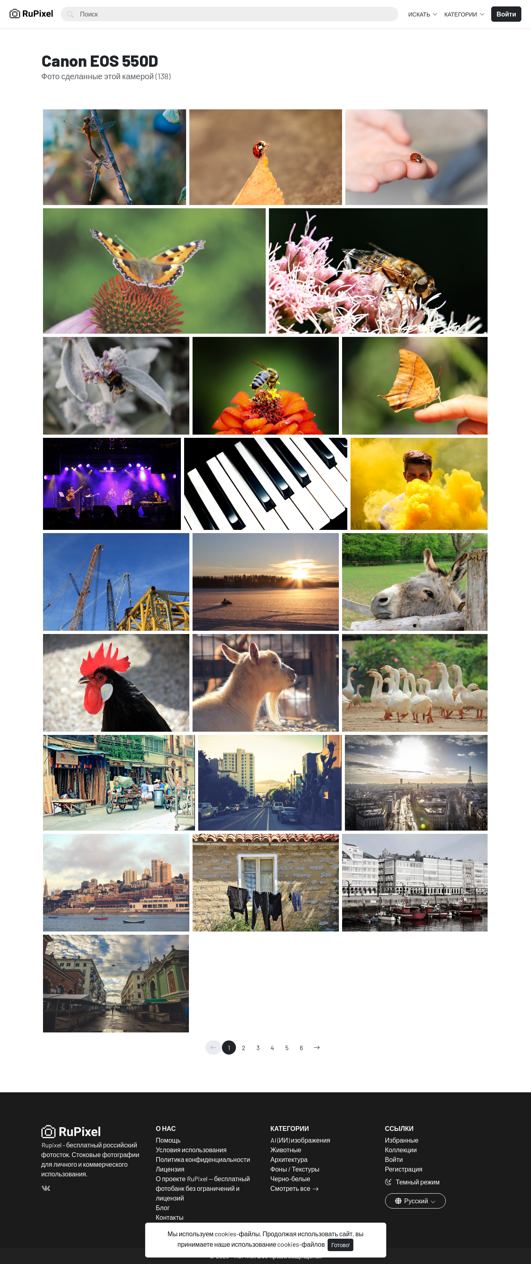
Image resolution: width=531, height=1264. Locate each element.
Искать (419, 14)
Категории (461, 14)
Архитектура (289, 1159)
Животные (286, 1149)
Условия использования (191, 1149)
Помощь (168, 1140)
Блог (163, 1207)
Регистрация (404, 1169)
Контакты (170, 1217)
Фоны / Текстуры (295, 1169)
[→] (317, 1047)
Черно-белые (290, 1178)
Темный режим (412, 1182)
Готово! (340, 1244)
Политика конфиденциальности (203, 1159)
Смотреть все (291, 1188)
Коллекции (401, 1149)
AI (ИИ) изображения (300, 1140)
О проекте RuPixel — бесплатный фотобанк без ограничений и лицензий (203, 1188)
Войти (394, 1159)
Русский (412, 1200)
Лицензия (170, 1169)
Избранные (402, 1140)
